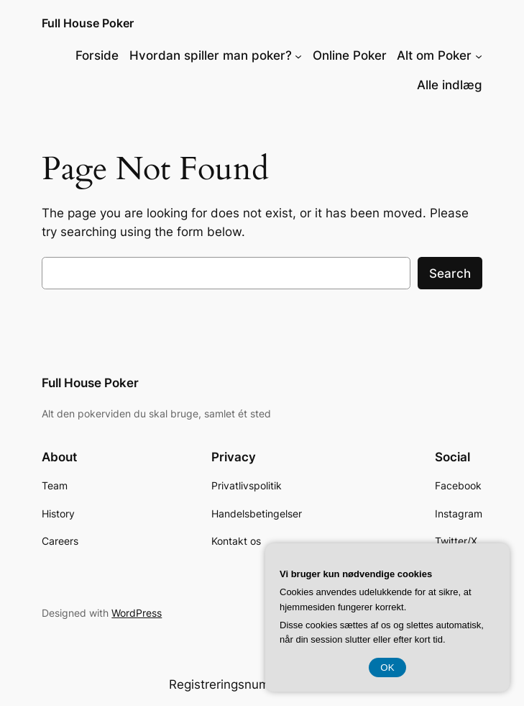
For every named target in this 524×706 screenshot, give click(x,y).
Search (450, 273)
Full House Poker (88, 23)
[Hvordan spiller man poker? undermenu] (298, 55)
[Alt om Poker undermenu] (478, 55)
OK (387, 667)
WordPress (136, 613)
